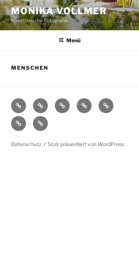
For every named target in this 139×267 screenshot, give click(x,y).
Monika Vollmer (59, 11)
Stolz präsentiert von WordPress (85, 144)
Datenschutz (26, 144)
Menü (69, 40)
